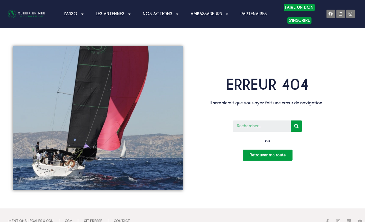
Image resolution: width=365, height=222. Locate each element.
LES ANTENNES (113, 14)
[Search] (296, 126)
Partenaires (253, 13)
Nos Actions (161, 14)
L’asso (74, 14)
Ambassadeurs (210, 14)
